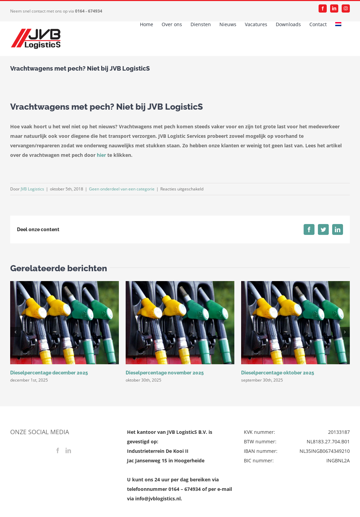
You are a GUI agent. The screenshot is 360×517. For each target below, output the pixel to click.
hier (101, 155)
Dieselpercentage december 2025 (49, 372)
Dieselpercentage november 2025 (165, 372)
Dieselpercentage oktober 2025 (277, 372)
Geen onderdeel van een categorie (122, 189)
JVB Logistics (32, 189)
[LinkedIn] (68, 450)
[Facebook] (57, 450)
